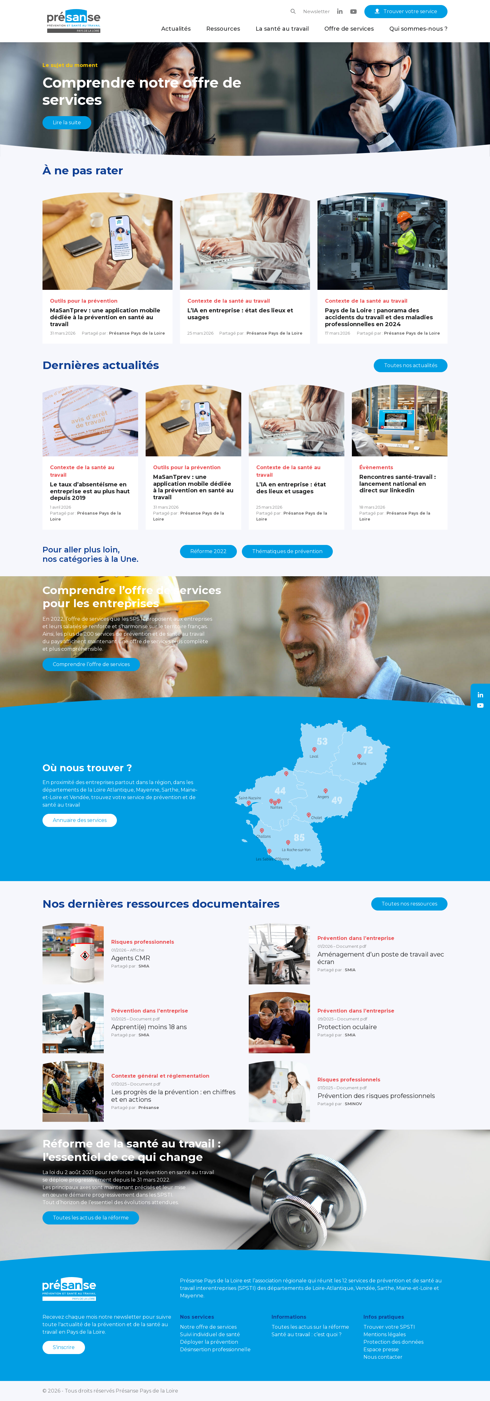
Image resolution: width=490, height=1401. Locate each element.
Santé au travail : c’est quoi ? (307, 1334)
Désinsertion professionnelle (215, 1349)
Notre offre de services (208, 1327)
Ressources (223, 28)
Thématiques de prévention (287, 551)
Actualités (176, 28)
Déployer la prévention (209, 1342)
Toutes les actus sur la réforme (310, 1327)
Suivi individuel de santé (210, 1334)
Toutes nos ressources (409, 904)
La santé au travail (282, 28)
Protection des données (393, 1342)
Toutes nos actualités (410, 365)
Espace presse (381, 1349)
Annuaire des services (80, 820)
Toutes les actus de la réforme (91, 1218)
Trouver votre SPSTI (389, 1327)
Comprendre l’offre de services (91, 664)
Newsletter (316, 11)
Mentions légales (384, 1334)
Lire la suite (67, 123)
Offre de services (349, 28)
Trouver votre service (406, 11)
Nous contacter (382, 1357)
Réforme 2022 (208, 551)
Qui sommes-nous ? (418, 28)
